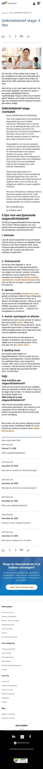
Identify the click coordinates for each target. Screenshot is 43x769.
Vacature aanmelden (8, 649)
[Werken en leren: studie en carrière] (21, 520)
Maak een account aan (21, 587)
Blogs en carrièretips (8, 714)
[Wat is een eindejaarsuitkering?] (21, 502)
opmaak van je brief (30, 294)
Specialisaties (6, 661)
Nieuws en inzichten (8, 718)
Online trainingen (7, 629)
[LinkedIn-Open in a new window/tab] (13, 736)
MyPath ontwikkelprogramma (11, 665)
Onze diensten (6, 653)
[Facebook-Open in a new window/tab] (30, 737)
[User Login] (34, 4)
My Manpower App (8, 625)
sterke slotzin (23, 345)
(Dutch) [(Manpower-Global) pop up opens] (21, 742)
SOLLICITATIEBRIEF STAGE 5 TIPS (20, 13)
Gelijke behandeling (8, 694)
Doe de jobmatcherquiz (9, 637)
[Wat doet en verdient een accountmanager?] (21, 467)
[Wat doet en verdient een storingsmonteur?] (21, 485)
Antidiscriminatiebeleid (9, 685)
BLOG (4, 13)
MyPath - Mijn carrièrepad (10, 620)
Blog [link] (3, 708)
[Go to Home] (9, 3)
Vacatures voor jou (8, 612)
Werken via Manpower (9, 616)
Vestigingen (5, 698)
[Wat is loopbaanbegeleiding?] (21, 450)
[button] (38, 3)
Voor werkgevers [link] (8, 643)
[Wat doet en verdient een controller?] (21, 537)
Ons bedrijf (5, 681)
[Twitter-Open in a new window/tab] (22, 737)
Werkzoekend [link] (7, 607)
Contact (4, 633)
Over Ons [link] (5, 676)
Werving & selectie (8, 657)
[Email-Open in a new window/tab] (21, 36)
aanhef (20, 322)
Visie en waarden (7, 690)
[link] (21, 737)
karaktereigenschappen (25, 280)
